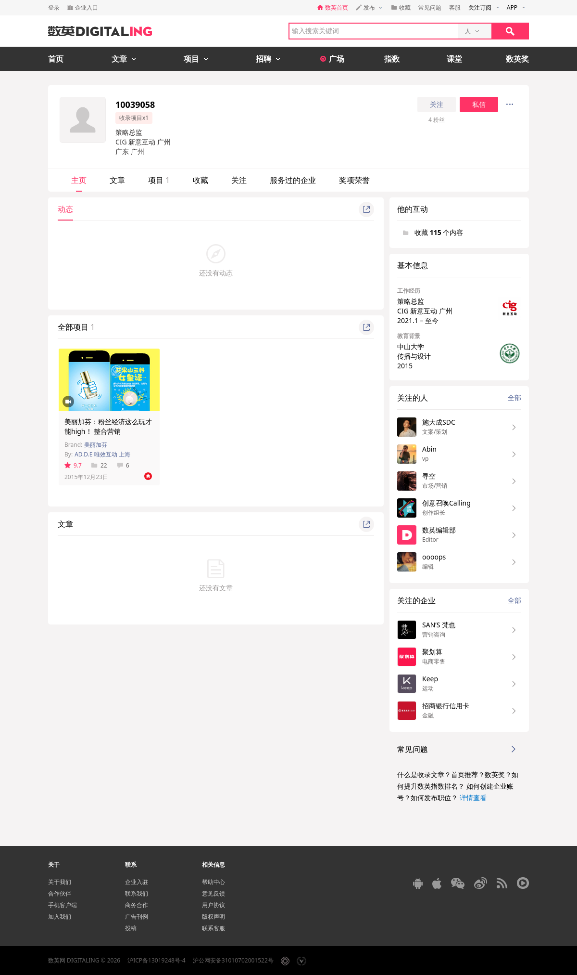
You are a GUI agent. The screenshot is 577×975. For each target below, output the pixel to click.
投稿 (131, 928)
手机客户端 (62, 905)
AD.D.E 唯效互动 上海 (102, 454)
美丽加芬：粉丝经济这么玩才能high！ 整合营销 (108, 426)
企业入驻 (136, 882)
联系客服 (213, 928)
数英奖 (517, 58)
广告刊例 (136, 916)
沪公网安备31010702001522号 (233, 960)
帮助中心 (213, 882)
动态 (65, 209)
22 (99, 465)
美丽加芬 (95, 445)
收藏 (200, 180)
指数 (392, 58)
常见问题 (429, 7)
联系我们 (136, 893)
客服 (455, 7)
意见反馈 (213, 893)
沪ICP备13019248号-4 (156, 960)
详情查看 (473, 797)
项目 (159, 180)
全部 (514, 397)
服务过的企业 (293, 180)
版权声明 (213, 916)
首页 (55, 58)
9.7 (73, 465)
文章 (117, 180)
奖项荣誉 (354, 180)
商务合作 (136, 905)
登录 (54, 7)
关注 (436, 104)
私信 (479, 104)
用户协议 (213, 905)
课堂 (454, 58)
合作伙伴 (59, 893)
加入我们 (59, 916)
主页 (79, 180)
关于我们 (59, 882)
